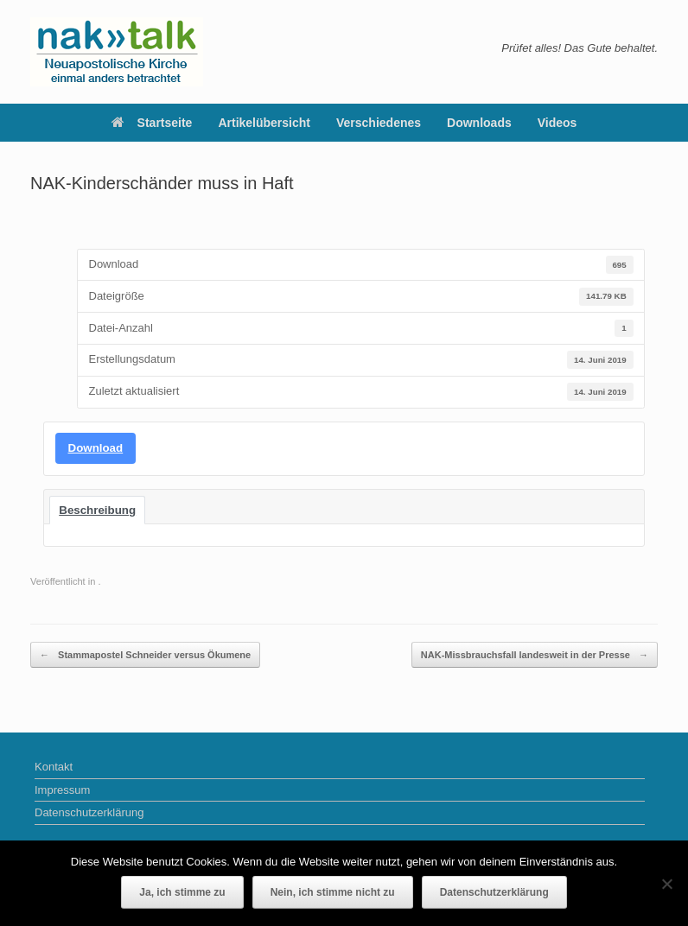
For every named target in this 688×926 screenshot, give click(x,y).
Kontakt (54, 766)
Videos (557, 123)
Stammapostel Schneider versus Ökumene (145, 655)
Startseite (152, 123)
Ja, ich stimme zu (182, 892)
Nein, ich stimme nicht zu (333, 892)
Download (96, 447)
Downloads (479, 123)
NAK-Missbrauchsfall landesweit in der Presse (534, 655)
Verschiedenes (378, 123)
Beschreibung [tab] (97, 510)
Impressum (62, 789)
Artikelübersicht (264, 123)
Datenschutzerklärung (89, 812)
